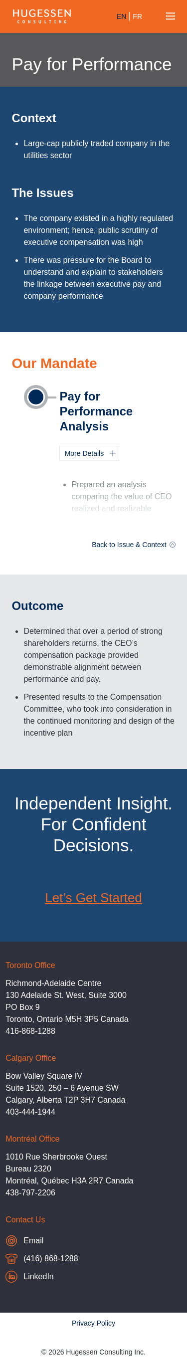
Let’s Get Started (93, 897)
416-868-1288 (30, 1031)
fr (137, 16)
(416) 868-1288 (41, 1260)
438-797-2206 (30, 1192)
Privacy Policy (93, 1323)
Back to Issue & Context (133, 545)
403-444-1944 (30, 1112)
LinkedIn (29, 1277)
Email (43, 1240)
